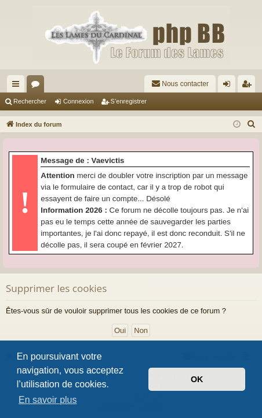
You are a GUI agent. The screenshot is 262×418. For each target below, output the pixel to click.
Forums (37, 86)
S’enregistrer (129, 101)
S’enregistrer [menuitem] (249, 86)
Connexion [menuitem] (229, 86)
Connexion (78, 101)
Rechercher (29, 101)
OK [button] (197, 379)
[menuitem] (180, 84)
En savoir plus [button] (48, 400)
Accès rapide (18, 86)
